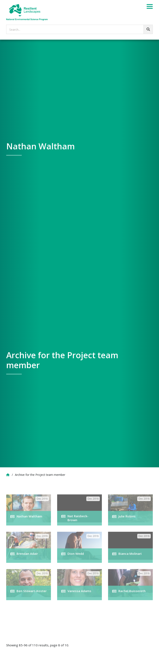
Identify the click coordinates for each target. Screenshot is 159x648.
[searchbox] (79, 29)
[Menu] (150, 7)
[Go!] (148, 29)
